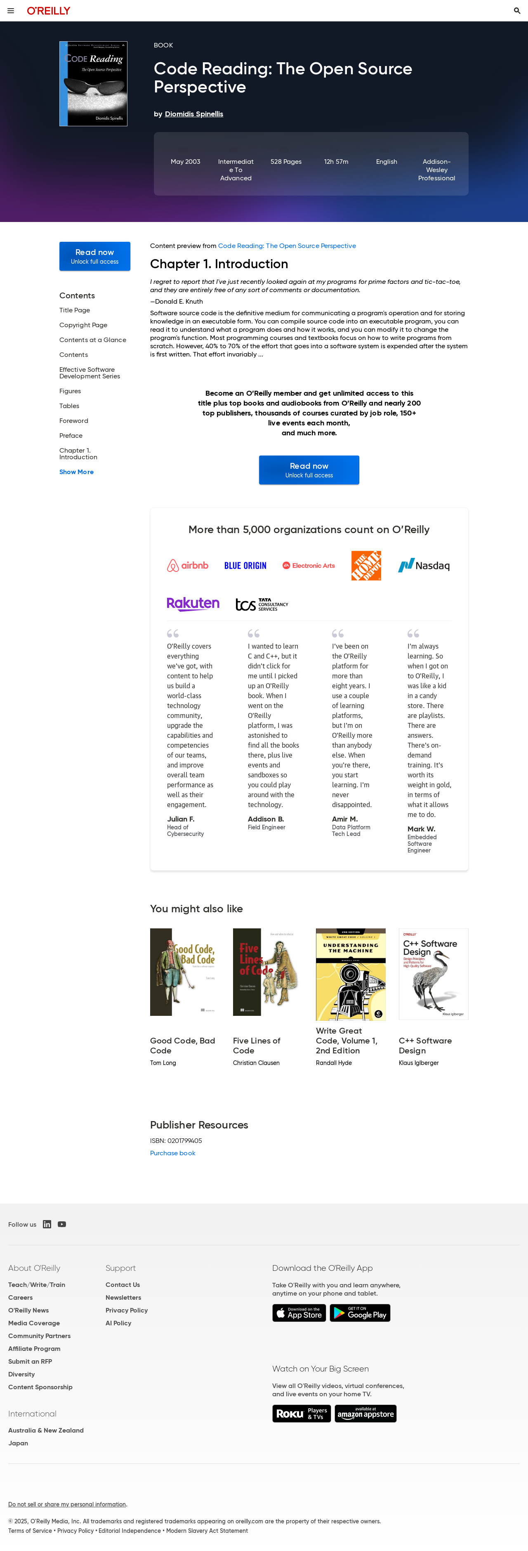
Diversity (21, 1374)
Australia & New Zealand (46, 1430)
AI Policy (118, 1323)
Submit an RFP (30, 1361)
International (32, 1414)
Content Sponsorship (40, 1387)
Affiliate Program (34, 1348)
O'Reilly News (28, 1310)
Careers (20, 1297)
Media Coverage (34, 1323)
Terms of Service (30, 1530)
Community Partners (39, 1335)
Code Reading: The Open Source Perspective (287, 246)
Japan (18, 1443)
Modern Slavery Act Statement (207, 1530)
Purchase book (173, 1153)
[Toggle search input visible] (517, 11)
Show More (76, 472)
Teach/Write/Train (36, 1284)
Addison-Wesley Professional (436, 170)
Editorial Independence (130, 1530)
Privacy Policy (127, 1310)
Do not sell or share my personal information (67, 1504)
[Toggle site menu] (11, 11)
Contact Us (123, 1284)
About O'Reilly (34, 1268)
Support (121, 1268)
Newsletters (123, 1297)
